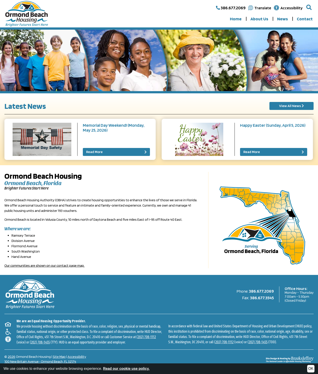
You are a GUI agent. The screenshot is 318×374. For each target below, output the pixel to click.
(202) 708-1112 (146, 336)
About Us (259, 18)
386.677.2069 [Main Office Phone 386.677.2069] (261, 290)
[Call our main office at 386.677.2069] (231, 7)
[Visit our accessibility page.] (288, 8)
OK (310, 368)
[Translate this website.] (259, 8)
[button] (309, 8)
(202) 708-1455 (40, 341)
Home (236, 18)
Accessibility (77, 356)
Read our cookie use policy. (126, 368)
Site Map (59, 356)
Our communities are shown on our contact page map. (44, 265)
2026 (11, 356)
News (282, 18)
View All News (291, 106)
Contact (305, 18)
